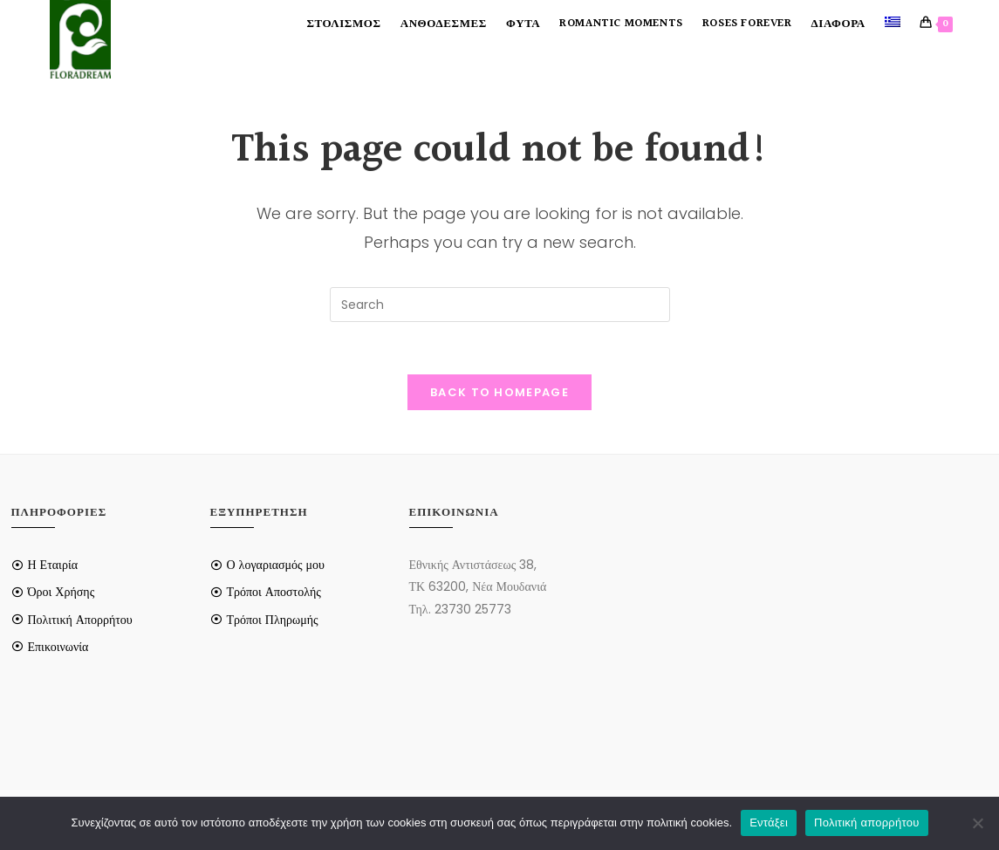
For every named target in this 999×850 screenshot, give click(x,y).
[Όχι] (977, 823)
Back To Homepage (499, 392)
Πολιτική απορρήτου (866, 822)
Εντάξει (768, 822)
